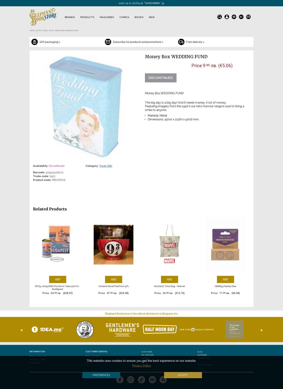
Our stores (147, 352)
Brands (70, 17)
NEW (152, 17)
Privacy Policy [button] (141, 365)
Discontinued (161, 78)
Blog (199, 352)
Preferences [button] (101, 375)
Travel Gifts (105, 166)
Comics (124, 17)
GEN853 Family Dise (225, 286)
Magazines (107, 17)
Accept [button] (183, 375)
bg (241, 16)
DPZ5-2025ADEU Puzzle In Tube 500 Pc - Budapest (57, 287)
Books (139, 17)
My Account (148, 355)
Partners (202, 355)
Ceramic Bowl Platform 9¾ (114, 286)
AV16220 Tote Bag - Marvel (169, 286)
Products (87, 17)
